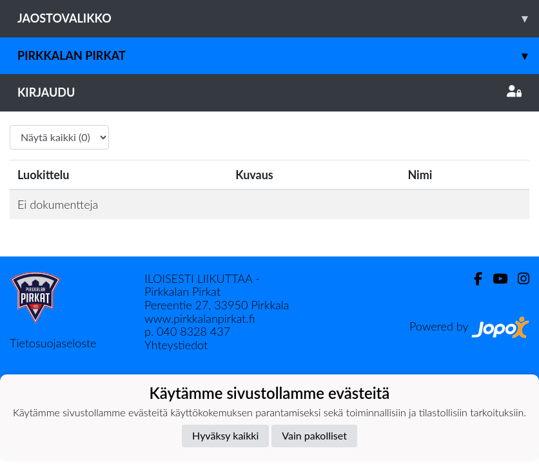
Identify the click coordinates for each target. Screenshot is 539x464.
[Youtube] (494, 278)
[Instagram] (518, 278)
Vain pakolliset (314, 435)
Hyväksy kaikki (225, 435)
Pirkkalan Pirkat (278, 55)
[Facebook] (473, 278)
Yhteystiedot (176, 345)
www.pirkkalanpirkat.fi (199, 318)
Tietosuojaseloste (53, 343)
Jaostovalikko (278, 18)
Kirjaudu (269, 92)
